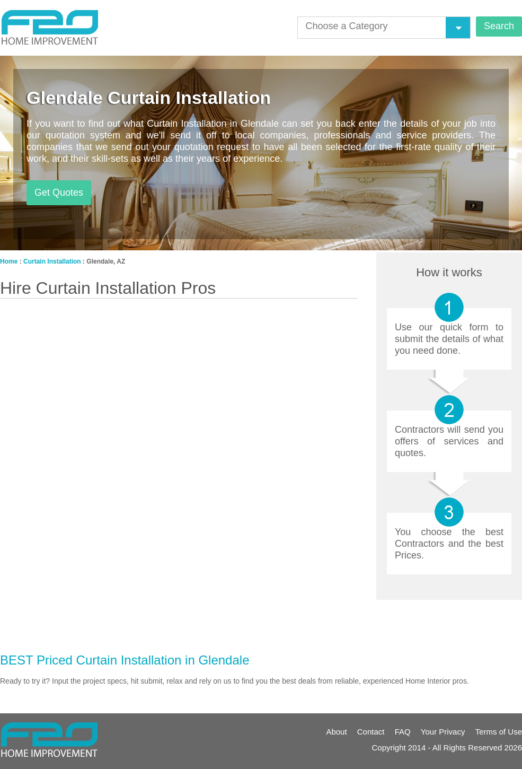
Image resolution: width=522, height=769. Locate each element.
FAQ (403, 731)
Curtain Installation (52, 261)
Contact (371, 731)
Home (8, 261)
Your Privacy (443, 731)
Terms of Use (498, 731)
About (336, 731)
